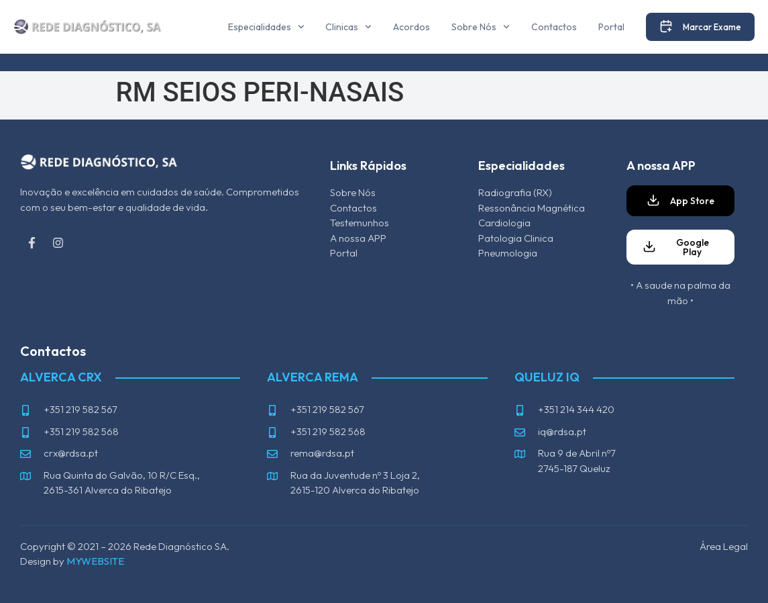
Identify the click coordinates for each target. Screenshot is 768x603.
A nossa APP (358, 238)
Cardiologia (504, 222)
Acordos (411, 27)
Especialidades (266, 27)
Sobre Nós (480, 27)
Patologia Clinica (515, 238)
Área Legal (724, 546)
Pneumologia (507, 252)
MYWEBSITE (95, 561)
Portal (611, 27)
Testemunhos (359, 222)
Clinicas (348, 27)
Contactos (554, 27)
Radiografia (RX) (515, 192)
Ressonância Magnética (531, 207)
